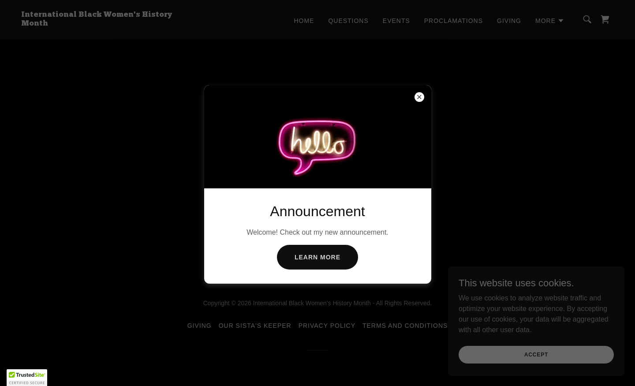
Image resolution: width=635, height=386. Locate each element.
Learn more (317, 257)
